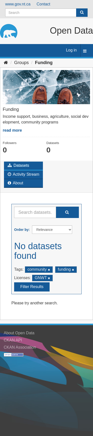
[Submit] (82, 12)
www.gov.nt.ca (18, 4)
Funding (44, 62)
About (15, 183)
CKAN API (13, 340)
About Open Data (19, 333)
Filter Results (31, 287)
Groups (21, 62)
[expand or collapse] (84, 51)
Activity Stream (23, 174)
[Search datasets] (46, 12)
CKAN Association (20, 347)
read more (12, 130)
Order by (21, 230)
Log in (71, 50)
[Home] (6, 62)
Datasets (18, 165)
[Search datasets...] (35, 212)
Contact (43, 4)
